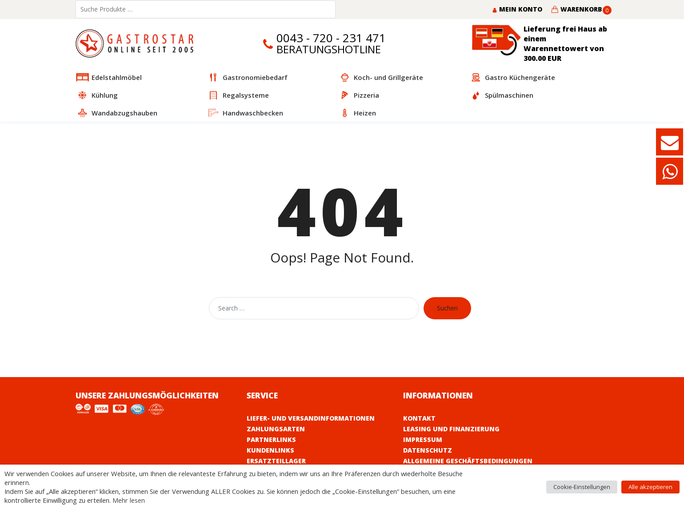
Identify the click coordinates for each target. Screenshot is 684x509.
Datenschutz (427, 450)
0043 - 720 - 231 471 (331, 38)
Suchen (447, 308)
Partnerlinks (271, 439)
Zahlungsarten (276, 429)
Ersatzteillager (276, 461)
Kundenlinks (270, 450)
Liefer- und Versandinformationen (311, 418)
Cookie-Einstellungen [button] (581, 487)
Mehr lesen (128, 500)
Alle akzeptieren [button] (650, 487)
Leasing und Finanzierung (451, 429)
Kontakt (419, 418)
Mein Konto (517, 9)
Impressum (422, 439)
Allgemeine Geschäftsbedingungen (467, 461)
